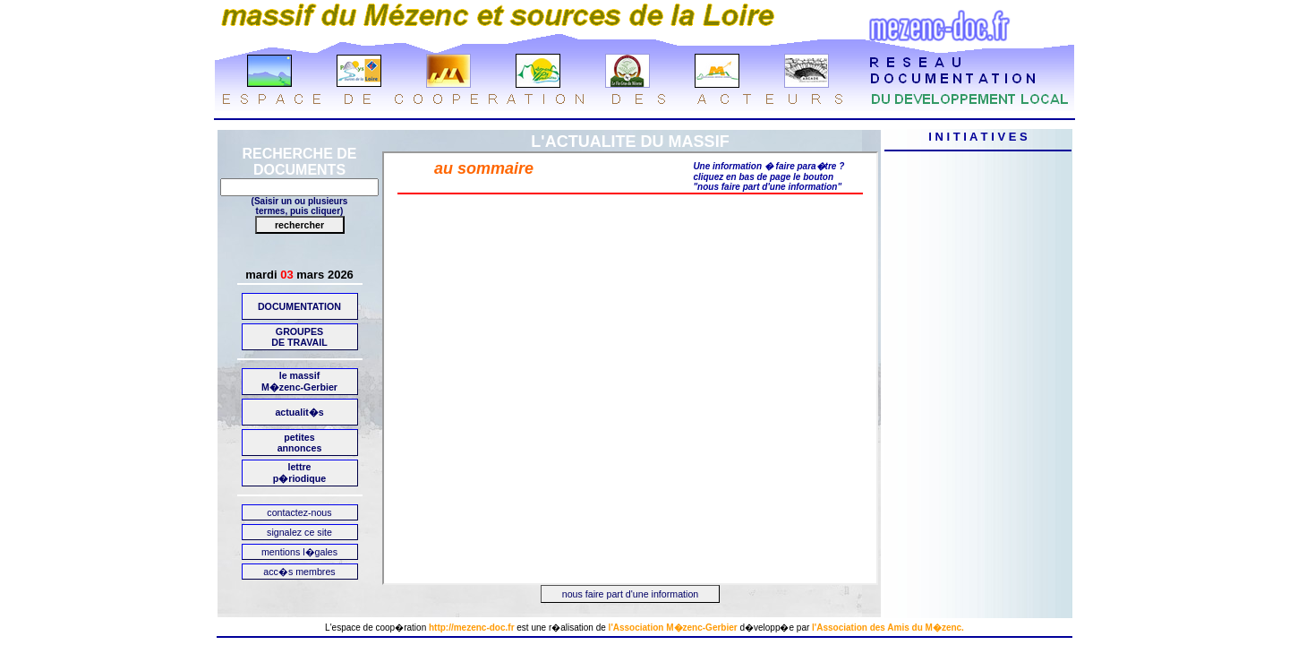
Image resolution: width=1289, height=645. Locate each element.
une (538, 627)
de (601, 627)
